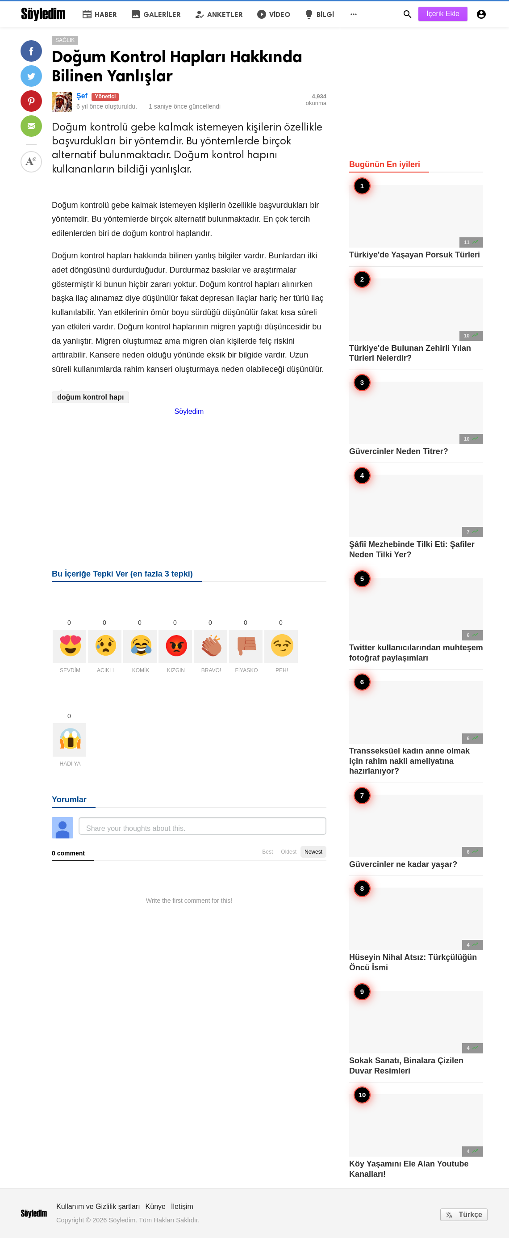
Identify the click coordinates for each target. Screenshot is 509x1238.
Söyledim (189, 411)
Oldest (288, 852)
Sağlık (65, 40)
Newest (313, 852)
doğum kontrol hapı (90, 397)
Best (267, 852)
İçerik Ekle (442, 13)
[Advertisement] (189, 478)
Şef (82, 96)
